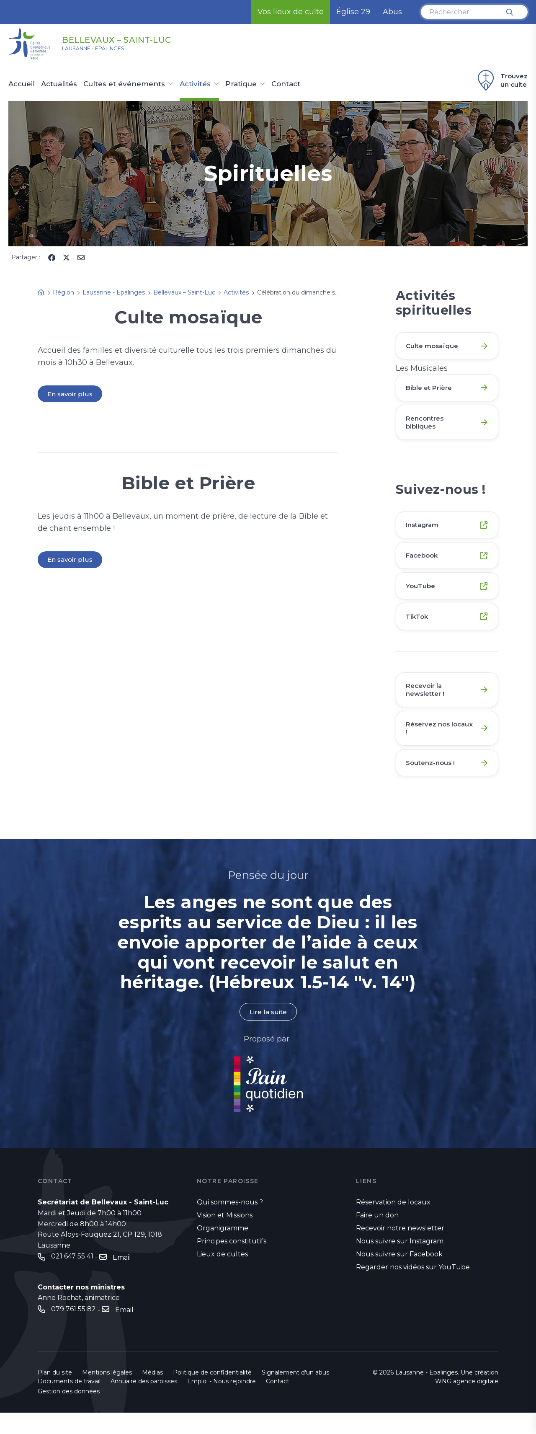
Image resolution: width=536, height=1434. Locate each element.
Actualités (59, 84)
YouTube (422, 597)
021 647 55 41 (72, 1278)
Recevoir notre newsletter (400, 1249)
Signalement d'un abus (295, 1394)
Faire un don (377, 1236)
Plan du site (55, 1394)
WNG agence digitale (466, 1402)
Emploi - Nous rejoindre (221, 1402)
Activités (195, 84)
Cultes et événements (124, 84)
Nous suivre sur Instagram (399, 1262)
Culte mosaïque (434, 346)
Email (122, 1278)
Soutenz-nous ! (432, 782)
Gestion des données (69, 1412)
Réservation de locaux (393, 1223)
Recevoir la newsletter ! (427, 704)
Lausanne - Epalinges (105, 51)
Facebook (424, 564)
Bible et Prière (431, 390)
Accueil (21, 84)
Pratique (241, 84)
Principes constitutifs (231, 1262)
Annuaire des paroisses (144, 1402)
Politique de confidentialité (212, 1394)
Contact (285, 84)
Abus (392, 11)
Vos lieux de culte (291, 11)
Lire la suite (268, 1033)
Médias (152, 1394)
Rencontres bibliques (427, 427)
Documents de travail (69, 1402)
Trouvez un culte (501, 80)
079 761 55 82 (73, 1330)
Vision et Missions (225, 1236)
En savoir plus (70, 394)
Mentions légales (107, 1394)
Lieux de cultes (222, 1275)
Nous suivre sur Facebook (399, 1275)
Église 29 (353, 11)
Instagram (424, 531)
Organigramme (222, 1249)
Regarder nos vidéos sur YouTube (413, 1288)
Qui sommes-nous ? (230, 1223)
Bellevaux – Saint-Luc (139, 39)
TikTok (419, 629)
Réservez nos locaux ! (430, 745)
